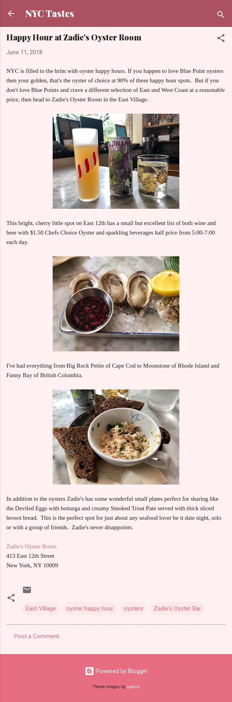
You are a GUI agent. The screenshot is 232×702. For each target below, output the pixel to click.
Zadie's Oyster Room (31, 546)
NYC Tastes (49, 13)
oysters (133, 608)
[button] (221, 39)
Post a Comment (36, 636)
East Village (41, 608)
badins (133, 686)
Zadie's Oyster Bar (177, 608)
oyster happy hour (89, 608)
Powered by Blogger (116, 671)
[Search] (221, 16)
